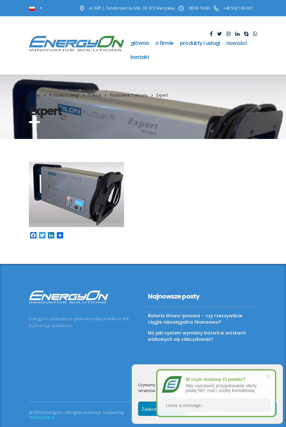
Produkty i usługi (200, 43)
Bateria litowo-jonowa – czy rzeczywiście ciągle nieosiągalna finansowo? (195, 319)
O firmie (164, 43)
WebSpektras (42, 417)
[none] (36, 8)
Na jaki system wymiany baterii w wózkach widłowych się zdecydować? (197, 336)
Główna (139, 43)
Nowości (236, 43)
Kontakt (140, 57)
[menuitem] (36, 8)
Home (34, 95)
